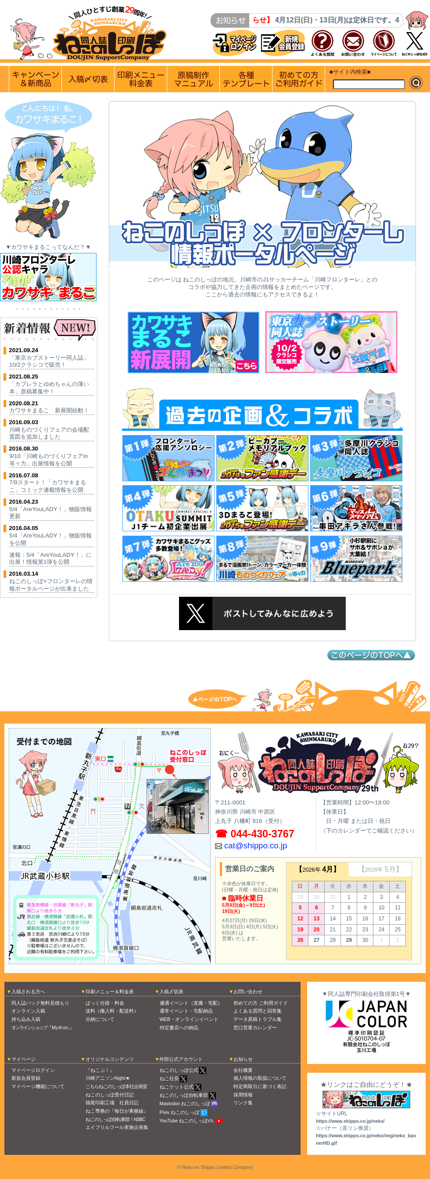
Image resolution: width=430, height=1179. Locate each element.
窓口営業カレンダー (255, 1027)
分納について (100, 1019)
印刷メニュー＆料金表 (110, 991)
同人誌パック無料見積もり (40, 1003)
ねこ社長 (169, 1078)
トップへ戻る (223, 698)
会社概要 (243, 1070)
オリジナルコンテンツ (110, 1059)
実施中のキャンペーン (35, 79)
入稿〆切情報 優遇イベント (88, 79)
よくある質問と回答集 (257, 1010)
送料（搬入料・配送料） (112, 1010)
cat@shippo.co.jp (255, 845)
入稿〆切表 (171, 991)
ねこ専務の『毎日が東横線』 (117, 1111)
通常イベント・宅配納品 (186, 1010)
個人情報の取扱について (260, 1078)
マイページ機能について (37, 1086)
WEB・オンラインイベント (189, 1019)
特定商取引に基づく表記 (260, 1086)
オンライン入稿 (28, 1010)
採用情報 (243, 1094)
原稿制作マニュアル (193, 79)
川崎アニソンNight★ (108, 1078)
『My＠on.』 (42, 1027)
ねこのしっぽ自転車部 (184, 1095)
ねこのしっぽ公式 (179, 1070)
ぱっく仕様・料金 (105, 1003)
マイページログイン (33, 1070)
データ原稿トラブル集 (257, 1019)
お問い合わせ (247, 991)
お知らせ (243, 1059)
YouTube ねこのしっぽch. (187, 1120)
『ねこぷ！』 (100, 1070)
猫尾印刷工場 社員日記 (112, 1102)
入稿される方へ (28, 991)
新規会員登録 (25, 1078)
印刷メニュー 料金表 (141, 79)
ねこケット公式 (177, 1086)
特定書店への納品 (179, 1027)
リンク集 (243, 1102)
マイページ (23, 1059)
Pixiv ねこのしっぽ (180, 1112)
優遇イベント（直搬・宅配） (191, 1003)
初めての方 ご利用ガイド (298, 79)
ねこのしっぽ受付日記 (110, 1094)
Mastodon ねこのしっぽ (185, 1103)
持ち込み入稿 (25, 1019)
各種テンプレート (246, 79)
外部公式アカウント (181, 1059)
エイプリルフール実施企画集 (117, 1127)
